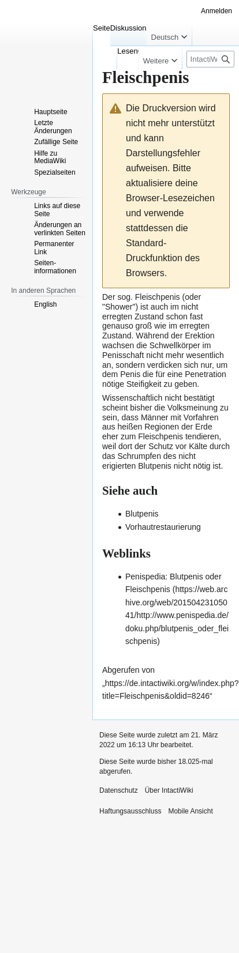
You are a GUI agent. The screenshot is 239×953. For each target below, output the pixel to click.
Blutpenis (154, 465)
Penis (130, 374)
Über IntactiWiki (169, 790)
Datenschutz (118, 790)
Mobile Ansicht (190, 811)
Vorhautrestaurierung (163, 527)
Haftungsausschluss (130, 811)
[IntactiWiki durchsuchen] (210, 59)
